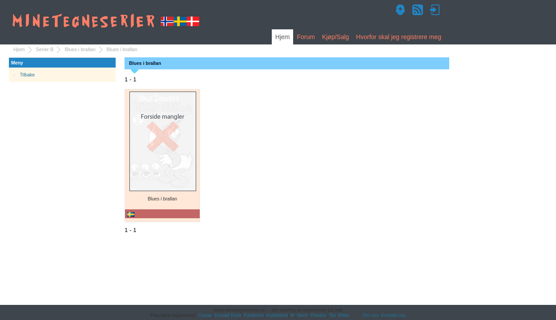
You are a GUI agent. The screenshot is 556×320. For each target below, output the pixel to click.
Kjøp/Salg (335, 36)
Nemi (302, 315)
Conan (205, 315)
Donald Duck (227, 315)
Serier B (45, 49)
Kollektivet (277, 315)
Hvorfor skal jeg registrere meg (398, 36)
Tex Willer (339, 315)
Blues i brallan (79, 49)
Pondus (318, 315)
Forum (305, 36)
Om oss (371, 315)
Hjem (282, 36)
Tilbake (27, 74)
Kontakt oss (393, 315)
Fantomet (254, 315)
